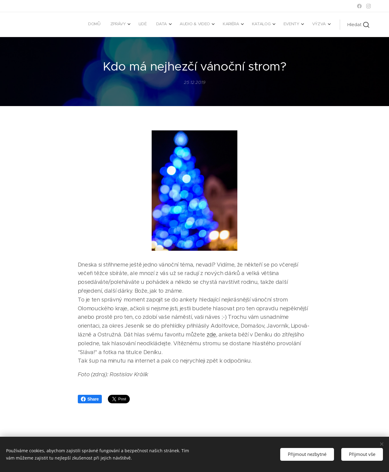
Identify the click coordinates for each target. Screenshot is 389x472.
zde (211, 334)
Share (90, 399)
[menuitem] (231, 24)
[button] (358, 24)
